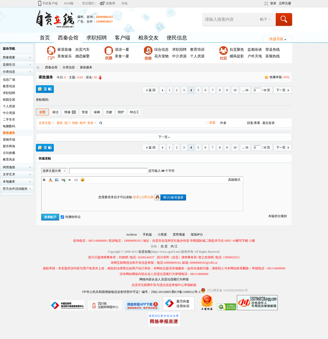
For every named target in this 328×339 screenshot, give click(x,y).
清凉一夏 (122, 49)
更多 (90, 123)
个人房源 (197, 56)
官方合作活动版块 (15, 188)
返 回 (152, 90)
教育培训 (197, 49)
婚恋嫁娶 (82, 56)
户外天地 (255, 56)
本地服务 (9, 181)
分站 (124, 3)
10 (235, 90)
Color (50, 179)
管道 (85, 112)
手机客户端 (50, 3)
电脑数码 (9, 126)
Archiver (131, 234)
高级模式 (234, 180)
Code (76, 179)
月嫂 (109, 112)
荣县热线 (272, 49)
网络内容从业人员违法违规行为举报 (164, 279)
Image (56, 179)
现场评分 (197, 234)
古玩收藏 (9, 153)
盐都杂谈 (255, 49)
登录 (273, 3)
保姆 (97, 112)
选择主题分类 (52, 171)
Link (63, 179)
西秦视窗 (9, 57)
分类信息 (69, 67)
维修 (70, 112)
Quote (69, 179)
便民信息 (177, 37)
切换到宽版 (266, 3)
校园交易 (9, 99)
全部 (42, 112)
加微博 (110, 3)
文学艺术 (9, 174)
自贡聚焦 (237, 49)
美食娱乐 (64, 56)
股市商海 (9, 146)
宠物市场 (9, 139)
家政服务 (86, 67)
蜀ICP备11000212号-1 (185, 292)
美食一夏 (122, 56)
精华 (83, 123)
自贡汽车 (82, 49)
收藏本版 (279, 77)
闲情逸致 (9, 167)
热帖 (75, 123)
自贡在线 (38, 67)
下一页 (280, 90)
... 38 (245, 90)
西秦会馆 (68, 37)
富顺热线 (272, 56)
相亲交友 (148, 37)
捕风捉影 (237, 56)
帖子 (263, 19)
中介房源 (179, 56)
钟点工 (134, 112)
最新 (60, 123)
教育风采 (9, 159)
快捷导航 (276, 39)
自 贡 (164, 246)
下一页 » (164, 137)
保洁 (55, 112)
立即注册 (285, 3)
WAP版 (69, 3)
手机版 (147, 234)
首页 (45, 37)
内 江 (174, 246)
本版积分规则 (277, 216)
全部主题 (45, 123)
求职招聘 (96, 37)
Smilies (82, 179)
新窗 (212, 122)
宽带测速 (179, 234)
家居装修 (64, 49)
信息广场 (9, 79)
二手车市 (9, 119)
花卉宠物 (161, 56)
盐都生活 (9, 64)
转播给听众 (71, 217)
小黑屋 (162, 234)
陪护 (121, 112)
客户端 (122, 37)
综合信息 (161, 49)
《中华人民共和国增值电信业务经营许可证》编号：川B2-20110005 (125, 292)
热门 (67, 123)
